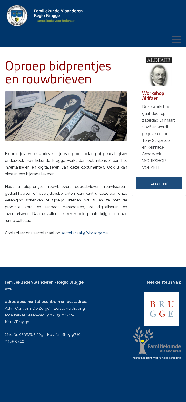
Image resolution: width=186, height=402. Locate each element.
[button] (176, 39)
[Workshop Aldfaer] (159, 69)
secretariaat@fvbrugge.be (84, 233)
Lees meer (159, 183)
